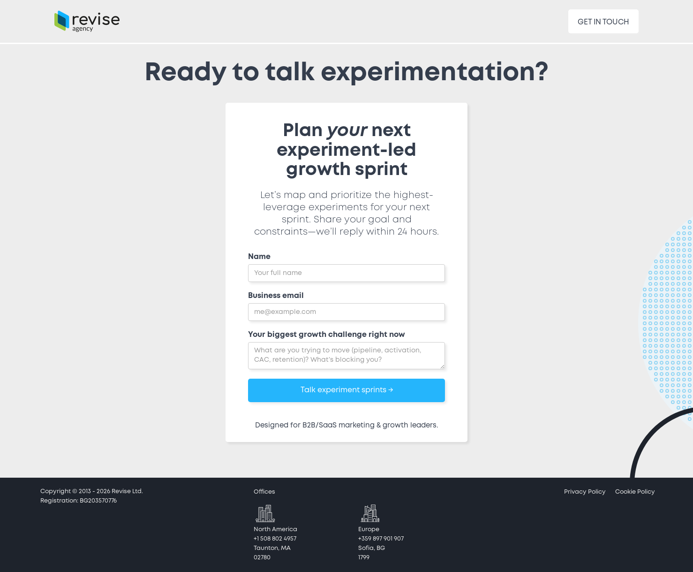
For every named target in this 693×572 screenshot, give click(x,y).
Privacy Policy (585, 492)
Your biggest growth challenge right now (326, 334)
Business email (276, 295)
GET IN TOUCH (603, 22)
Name (259, 256)
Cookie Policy (635, 492)
